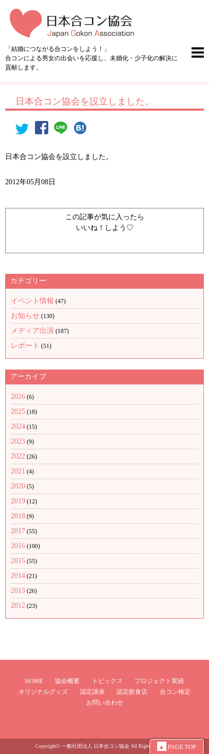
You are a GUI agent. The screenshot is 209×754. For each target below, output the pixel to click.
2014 (18, 576)
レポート (25, 345)
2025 (18, 411)
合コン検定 (175, 691)
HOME (34, 681)
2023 (18, 441)
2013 (18, 590)
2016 (18, 546)
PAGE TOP (176, 746)
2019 (18, 501)
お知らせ (25, 316)
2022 (18, 456)
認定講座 (92, 691)
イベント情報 (32, 301)
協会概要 (67, 681)
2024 (18, 426)
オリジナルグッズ (43, 691)
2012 (18, 605)
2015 (18, 561)
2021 (18, 471)
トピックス (107, 681)
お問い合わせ (104, 702)
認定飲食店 (132, 691)
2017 (18, 531)
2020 (18, 486)
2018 (18, 516)
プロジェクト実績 (159, 681)
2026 (18, 396)
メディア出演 (32, 331)
